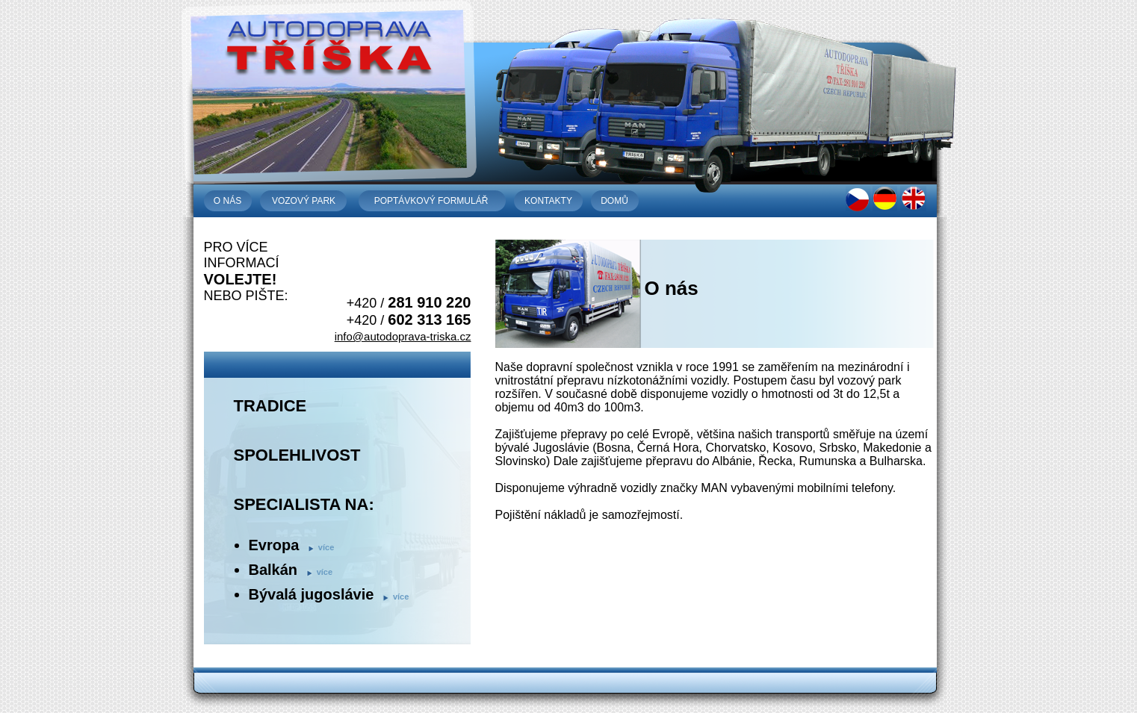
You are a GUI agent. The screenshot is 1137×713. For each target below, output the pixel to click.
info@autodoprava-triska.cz (403, 336)
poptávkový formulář (431, 201)
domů (614, 201)
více (326, 547)
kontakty (548, 201)
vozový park (303, 201)
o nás (227, 201)
